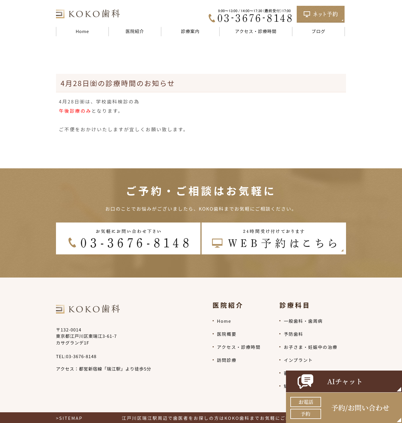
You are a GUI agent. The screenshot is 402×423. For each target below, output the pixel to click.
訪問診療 (226, 360)
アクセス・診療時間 (255, 31)
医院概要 (226, 334)
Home (82, 31)
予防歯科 (293, 334)
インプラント (298, 360)
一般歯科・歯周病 (303, 321)
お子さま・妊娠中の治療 (310, 347)
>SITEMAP (69, 418)
